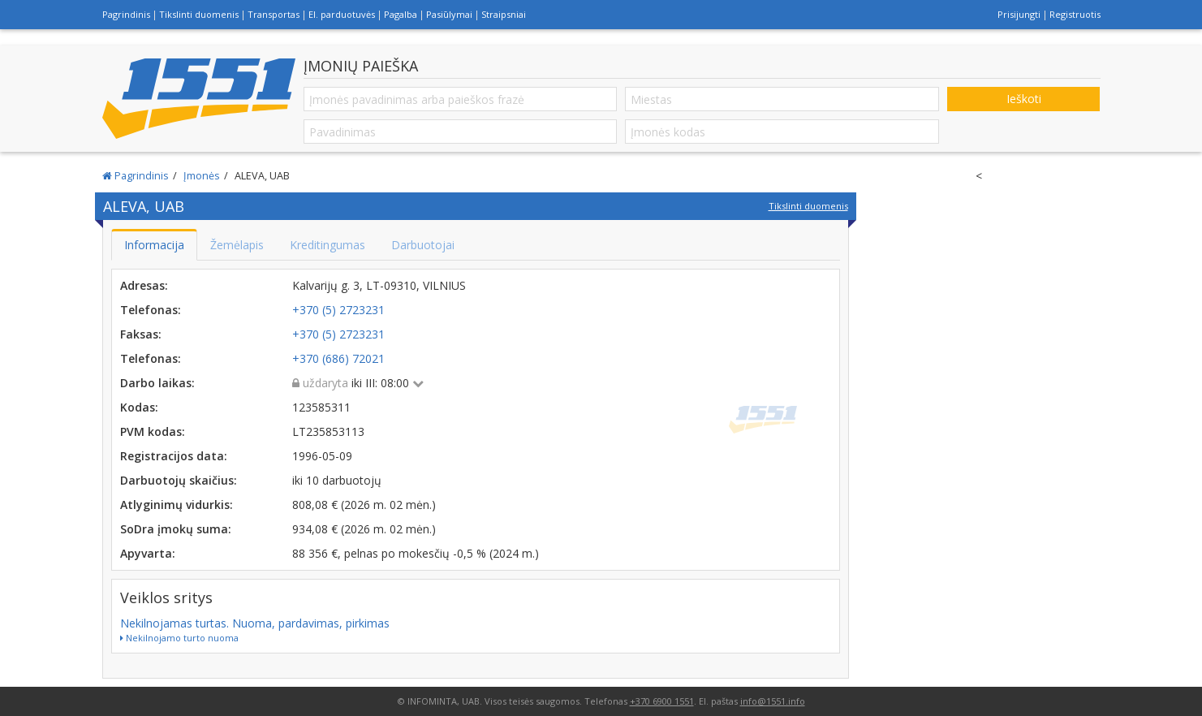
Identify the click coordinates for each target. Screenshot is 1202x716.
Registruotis (1075, 14)
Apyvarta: (147, 553)
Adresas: (144, 285)
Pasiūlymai (449, 14)
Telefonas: (150, 309)
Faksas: (141, 334)
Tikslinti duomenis (199, 14)
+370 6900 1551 (662, 701)
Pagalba (400, 14)
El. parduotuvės (341, 14)
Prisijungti (1018, 14)
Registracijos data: (173, 456)
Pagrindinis (126, 14)
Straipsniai (503, 14)
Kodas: (139, 407)
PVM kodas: (152, 431)
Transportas (273, 14)
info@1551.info (772, 701)
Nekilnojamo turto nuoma (179, 638)
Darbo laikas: (157, 382)
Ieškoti (1023, 98)
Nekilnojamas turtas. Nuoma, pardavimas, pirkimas (255, 623)
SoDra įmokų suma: (175, 529)
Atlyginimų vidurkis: (176, 504)
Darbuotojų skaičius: (178, 480)
